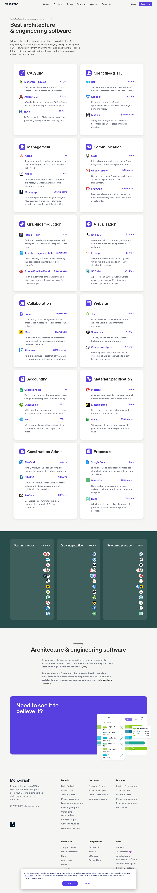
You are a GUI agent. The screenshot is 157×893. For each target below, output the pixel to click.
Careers (120, 847)
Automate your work (71, 828)
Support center (68, 847)
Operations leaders (98, 799)
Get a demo (145, 4)
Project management (126, 799)
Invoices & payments (126, 786)
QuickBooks (95, 847)
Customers (81, 4)
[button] (46, 4)
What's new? (122, 807)
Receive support (69, 819)
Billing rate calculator (126, 867)
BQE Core (93, 856)
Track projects (68, 794)
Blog (63, 856)
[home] (11, 3)
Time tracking (123, 790)
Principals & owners (98, 786)
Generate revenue (70, 823)
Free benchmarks (69, 851)
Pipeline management (127, 803)
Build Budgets (68, 786)
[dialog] (78, 879)
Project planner (123, 794)
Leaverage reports (70, 807)
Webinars (66, 864)
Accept (70, 883)
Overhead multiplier (126, 863)
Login (133, 4)
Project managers (97, 790)
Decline (87, 883)
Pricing (70, 4)
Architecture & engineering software (126, 858)
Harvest (92, 851)
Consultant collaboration (67, 813)
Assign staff (67, 790)
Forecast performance (72, 803)
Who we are (106, 4)
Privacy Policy (28, 876)
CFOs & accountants (98, 794)
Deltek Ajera (95, 860)
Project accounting (70, 799)
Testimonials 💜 (124, 851)
